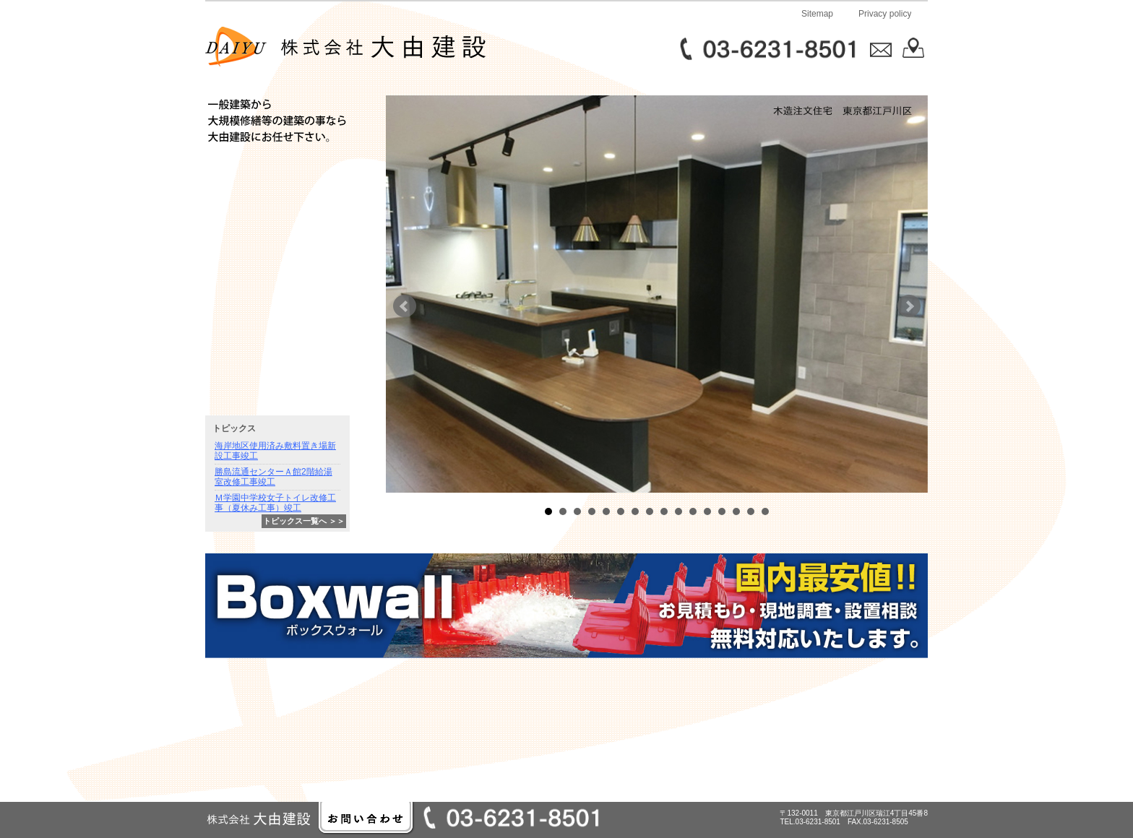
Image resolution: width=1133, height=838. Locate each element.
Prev (404, 306)
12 (707, 511)
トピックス (234, 428)
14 (736, 511)
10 (678, 511)
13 (721, 511)
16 (765, 511)
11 (693, 511)
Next (909, 306)
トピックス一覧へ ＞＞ (304, 521)
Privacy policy (884, 14)
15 (750, 511)
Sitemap (817, 14)
